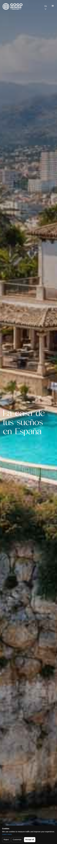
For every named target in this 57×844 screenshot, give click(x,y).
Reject (6, 839)
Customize (17, 839)
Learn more (7, 834)
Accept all (29, 839)
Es (45, 6)
